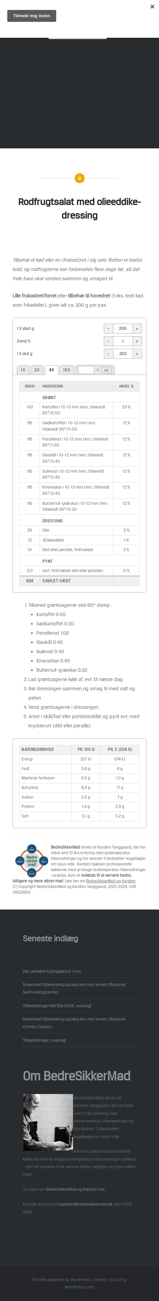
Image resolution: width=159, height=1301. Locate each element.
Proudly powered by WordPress (61, 1279)
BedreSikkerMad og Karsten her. (76, 1189)
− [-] (108, 329)
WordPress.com (79, 1286)
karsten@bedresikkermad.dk (86, 1204)
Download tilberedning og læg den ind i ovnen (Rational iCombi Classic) (74, 1022)
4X (52, 370)
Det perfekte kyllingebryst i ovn (52, 971)
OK (106, 370)
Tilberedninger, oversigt (44, 1040)
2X (37, 370)
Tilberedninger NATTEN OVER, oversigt (57, 1005)
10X (66, 370)
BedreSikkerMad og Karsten (111, 881)
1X (23, 370)
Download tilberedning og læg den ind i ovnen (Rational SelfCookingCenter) (74, 988)
